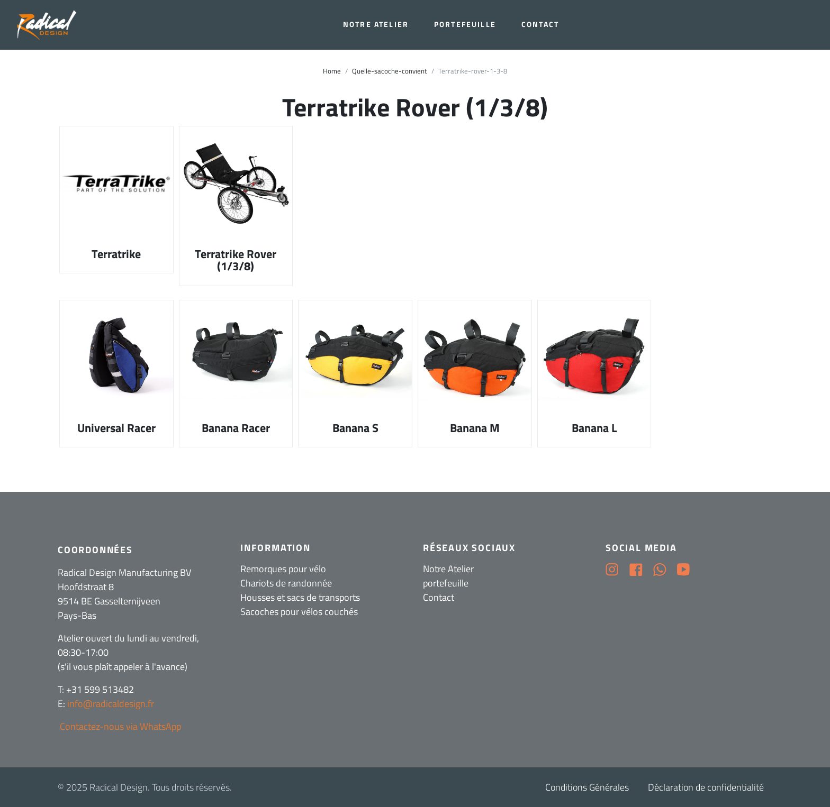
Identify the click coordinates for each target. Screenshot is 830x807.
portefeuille (465, 24)
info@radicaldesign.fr (110, 703)
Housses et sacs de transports (300, 597)
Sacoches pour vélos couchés (299, 611)
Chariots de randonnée (286, 583)
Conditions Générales (587, 787)
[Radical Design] (48, 25)
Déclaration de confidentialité (706, 787)
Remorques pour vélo (283, 569)
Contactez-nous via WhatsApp (119, 726)
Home (332, 71)
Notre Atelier (376, 24)
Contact (540, 24)
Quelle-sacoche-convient (389, 71)
